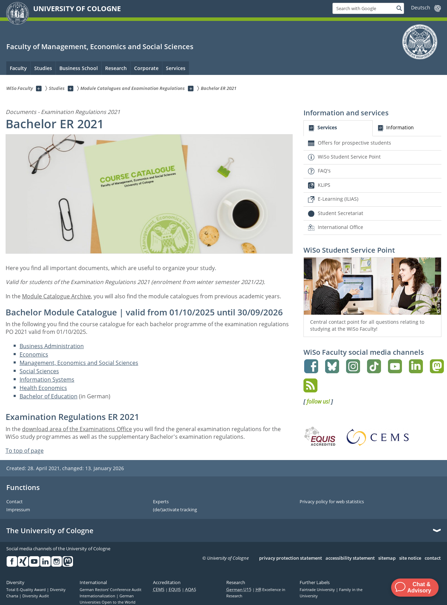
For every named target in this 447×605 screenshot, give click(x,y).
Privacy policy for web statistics (332, 502)
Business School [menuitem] (78, 68)
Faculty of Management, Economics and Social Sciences (99, 46)
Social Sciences (39, 371)
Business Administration (52, 346)
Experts (161, 502)
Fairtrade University (318, 589)
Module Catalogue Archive (56, 296)
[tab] (337, 128)
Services (327, 127)
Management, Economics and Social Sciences (79, 363)
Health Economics (43, 388)
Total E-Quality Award (26, 589)
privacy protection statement (290, 558)
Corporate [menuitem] (146, 68)
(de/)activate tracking (175, 510)
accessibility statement (350, 558)
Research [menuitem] (116, 68)
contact (433, 558)
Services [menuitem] (175, 68)
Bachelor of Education (49, 396)
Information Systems (47, 379)
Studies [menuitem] (43, 68)
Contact (14, 502)
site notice (410, 558)
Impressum (18, 510)
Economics (34, 354)
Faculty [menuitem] (18, 68)
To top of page (25, 450)
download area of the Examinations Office (77, 429)
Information (400, 127)
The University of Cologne (50, 531)
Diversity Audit (35, 595)
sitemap (387, 558)
